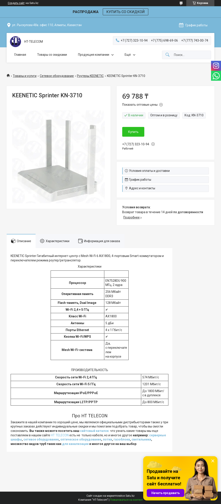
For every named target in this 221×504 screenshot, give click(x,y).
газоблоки (122, 439)
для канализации (75, 444)
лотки (107, 439)
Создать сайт (16, 3)
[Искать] (167, 55)
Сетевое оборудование (57, 76)
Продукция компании (93, 54)
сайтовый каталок (94, 431)
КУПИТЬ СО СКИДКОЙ (125, 12)
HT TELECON (60, 435)
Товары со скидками (52, 54)
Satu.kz (130, 495)
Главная (20, 54)
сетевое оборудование (41, 439)
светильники (141, 439)
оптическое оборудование (80, 439)
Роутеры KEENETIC (90, 76)
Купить (133, 132)
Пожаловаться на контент (126, 499)
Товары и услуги (24, 76)
